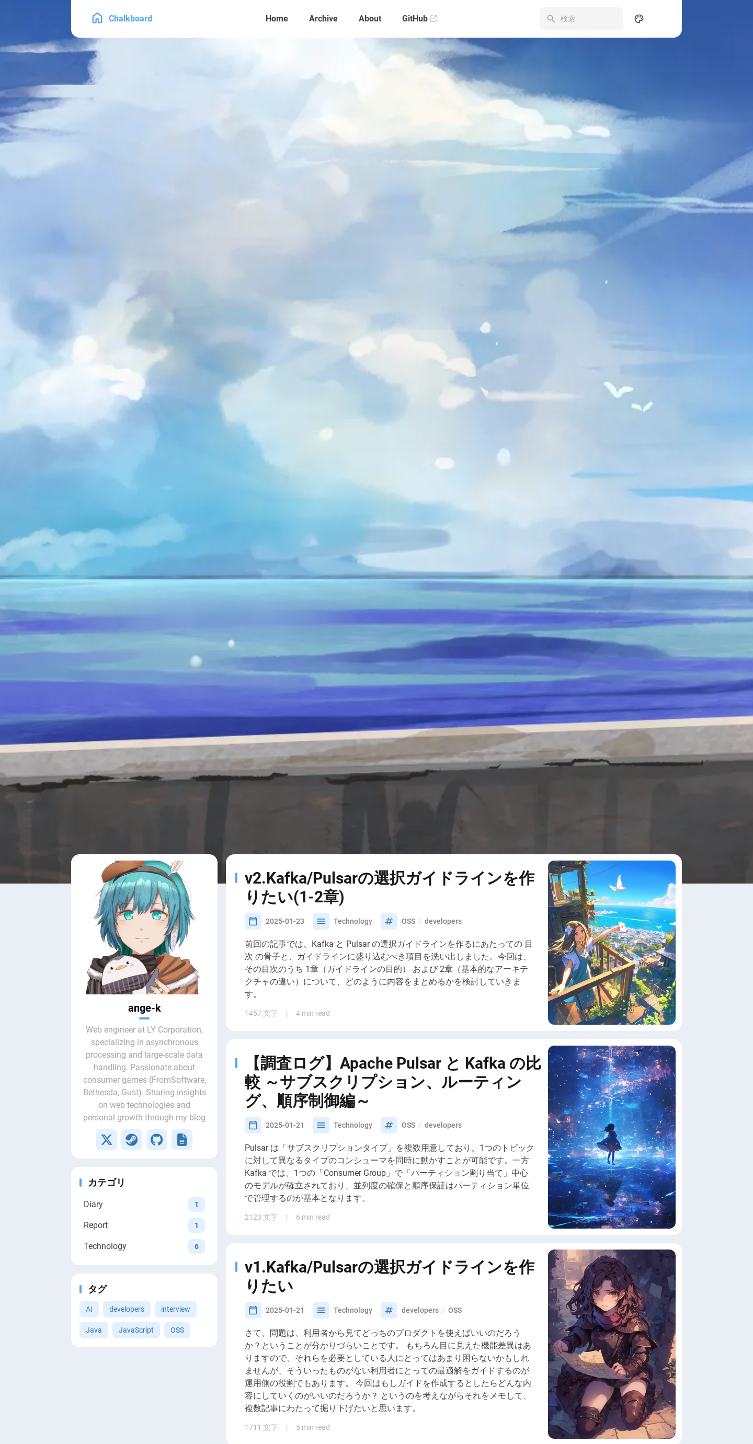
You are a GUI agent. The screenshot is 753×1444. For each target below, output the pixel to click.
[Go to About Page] (144, 826)
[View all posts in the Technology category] (144, 1145)
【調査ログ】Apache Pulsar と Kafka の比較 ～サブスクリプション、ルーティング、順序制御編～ (393, 981)
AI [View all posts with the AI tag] (89, 1208)
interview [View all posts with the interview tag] (175, 1208)
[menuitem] (662, 18)
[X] (106, 1038)
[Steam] (131, 1038)
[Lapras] (182, 1038)
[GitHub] (420, 18)
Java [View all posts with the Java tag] (94, 1229)
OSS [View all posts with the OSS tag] (177, 1229)
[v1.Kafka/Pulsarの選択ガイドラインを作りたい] (612, 1243)
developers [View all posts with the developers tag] (126, 1208)
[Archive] (323, 18)
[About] (370, 18)
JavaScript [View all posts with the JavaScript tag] (136, 1229)
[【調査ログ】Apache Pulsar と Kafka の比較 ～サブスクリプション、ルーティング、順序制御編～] (612, 1036)
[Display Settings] (639, 18)
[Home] (277, 18)
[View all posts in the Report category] (144, 1124)
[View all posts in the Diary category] (144, 1103)
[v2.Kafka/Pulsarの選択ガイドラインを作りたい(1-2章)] (612, 842)
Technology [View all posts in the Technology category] (353, 820)
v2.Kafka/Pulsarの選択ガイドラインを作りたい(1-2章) (389, 786)
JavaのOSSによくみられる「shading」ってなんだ (393, 1385)
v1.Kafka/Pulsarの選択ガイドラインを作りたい (389, 1175)
